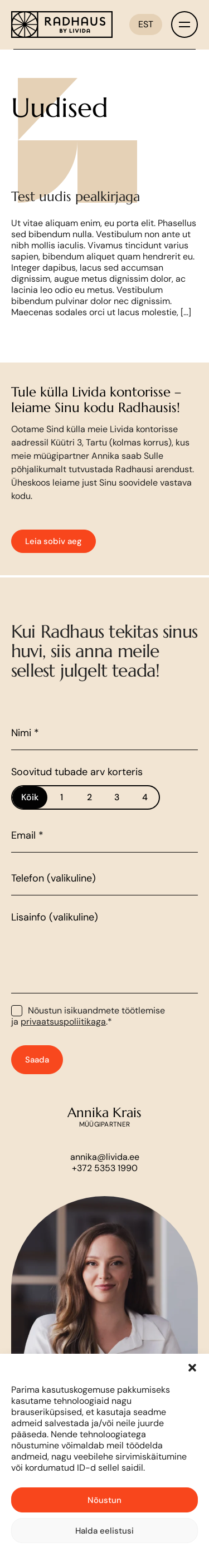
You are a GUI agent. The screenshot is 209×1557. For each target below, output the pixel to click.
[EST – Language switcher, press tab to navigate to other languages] (145, 24)
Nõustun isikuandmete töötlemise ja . (88, 1031)
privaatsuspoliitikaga (63, 1036)
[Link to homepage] (62, 24)
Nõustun (104, 1500)
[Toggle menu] (184, 24)
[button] (192, 1367)
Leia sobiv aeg (53, 556)
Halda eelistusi (104, 1530)
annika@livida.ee (104, 1172)
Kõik (29, 812)
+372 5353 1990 (105, 1183)
